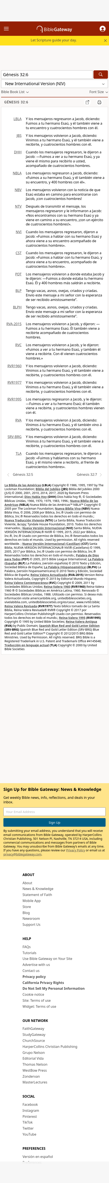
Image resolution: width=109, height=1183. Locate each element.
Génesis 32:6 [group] (16, 102)
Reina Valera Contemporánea (26, 583)
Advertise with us (36, 964)
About (27, 883)
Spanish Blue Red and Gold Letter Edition (69, 626)
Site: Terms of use (37, 1000)
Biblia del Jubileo (48, 489)
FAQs (27, 946)
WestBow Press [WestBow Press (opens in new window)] (35, 1070)
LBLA (18, 118)
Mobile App (32, 900)
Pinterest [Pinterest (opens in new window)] (30, 1116)
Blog (26, 912)
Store (27, 906)
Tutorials (29, 952)
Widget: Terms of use (39, 1006)
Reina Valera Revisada (20, 606)
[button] (103, 29)
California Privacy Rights (43, 982)
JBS (19, 135)
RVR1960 (14, 366)
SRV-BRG (15, 436)
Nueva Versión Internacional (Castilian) (51, 544)
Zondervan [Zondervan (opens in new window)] (31, 1076)
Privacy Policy (75, 850)
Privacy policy (34, 976)
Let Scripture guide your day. (54, 40)
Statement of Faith (37, 894)
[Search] (100, 74)
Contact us (31, 970)
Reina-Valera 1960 (57, 587)
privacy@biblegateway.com (22, 854)
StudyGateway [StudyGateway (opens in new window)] (34, 1034)
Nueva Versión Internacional (43, 528)
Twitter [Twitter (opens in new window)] (28, 1128)
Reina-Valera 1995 (72, 618)
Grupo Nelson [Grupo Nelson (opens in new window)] (34, 1052)
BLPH (17, 307)
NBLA (17, 173)
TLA (19, 453)
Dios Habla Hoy (35, 497)
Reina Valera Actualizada (49, 575)
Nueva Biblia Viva (68, 508)
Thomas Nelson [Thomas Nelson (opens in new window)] (35, 1064)
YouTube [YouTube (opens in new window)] (29, 1134)
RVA (18, 420)
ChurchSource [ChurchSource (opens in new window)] (34, 1040)
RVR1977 (14, 382)
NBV (18, 189)
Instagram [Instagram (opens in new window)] (31, 1110)
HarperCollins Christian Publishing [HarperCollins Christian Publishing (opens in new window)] (50, 1046)
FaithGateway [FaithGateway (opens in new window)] (33, 1028)
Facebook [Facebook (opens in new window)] (30, 1104)
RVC (18, 345)
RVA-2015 (14, 324)
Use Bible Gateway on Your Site (47, 958)
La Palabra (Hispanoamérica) (65, 567)
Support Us (32, 924)
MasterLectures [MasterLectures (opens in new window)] (35, 1082)
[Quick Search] (47, 74)
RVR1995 (14, 399)
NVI (19, 232)
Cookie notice (33, 994)
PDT (18, 274)
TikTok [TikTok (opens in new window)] (28, 1122)
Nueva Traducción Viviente (24, 520)
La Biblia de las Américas (22, 485)
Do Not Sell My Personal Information (54, 988)
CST (19, 253)
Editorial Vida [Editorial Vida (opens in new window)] (33, 1058)
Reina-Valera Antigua (81, 621)
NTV (18, 206)
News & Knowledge (38, 888)
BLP (19, 290)
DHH (18, 152)
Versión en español (38, 1156)
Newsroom (31, 918)
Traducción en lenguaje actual (26, 645)
